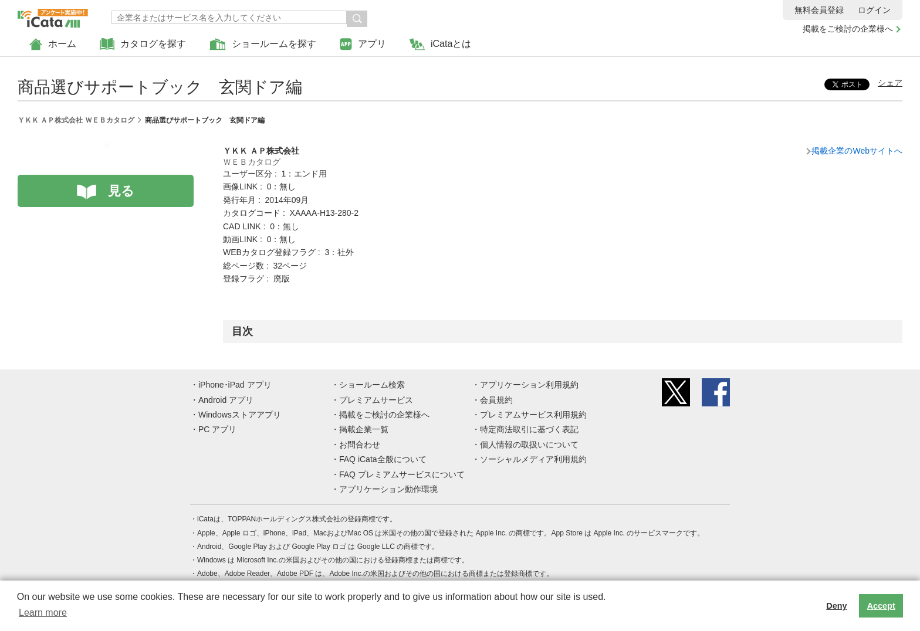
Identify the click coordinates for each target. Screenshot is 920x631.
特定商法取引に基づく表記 (529, 429)
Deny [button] (836, 605)
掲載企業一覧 (363, 429)
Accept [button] (881, 605)
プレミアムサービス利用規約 (533, 414)
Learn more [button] (43, 613)
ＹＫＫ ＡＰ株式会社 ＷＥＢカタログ (76, 120)
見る (121, 191)
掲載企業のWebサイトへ (856, 150)
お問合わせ (359, 444)
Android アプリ (225, 400)
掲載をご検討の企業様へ (848, 28)
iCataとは (440, 44)
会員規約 (496, 400)
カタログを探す (143, 44)
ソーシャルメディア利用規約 (533, 459)
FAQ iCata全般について (383, 459)
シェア (890, 82)
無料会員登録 (819, 10)
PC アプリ (217, 429)
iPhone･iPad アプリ (235, 384)
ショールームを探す (262, 44)
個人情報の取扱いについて (529, 444)
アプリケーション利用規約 (529, 384)
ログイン (874, 10)
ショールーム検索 (372, 384)
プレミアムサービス (376, 400)
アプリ (363, 44)
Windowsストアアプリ (239, 414)
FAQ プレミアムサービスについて (402, 474)
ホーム (52, 44)
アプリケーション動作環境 (388, 489)
